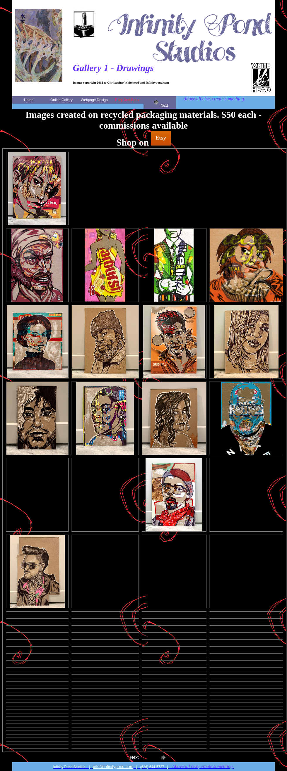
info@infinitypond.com (113, 766)
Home (28, 100)
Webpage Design (94, 100)
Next (160, 103)
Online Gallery (61, 100)
